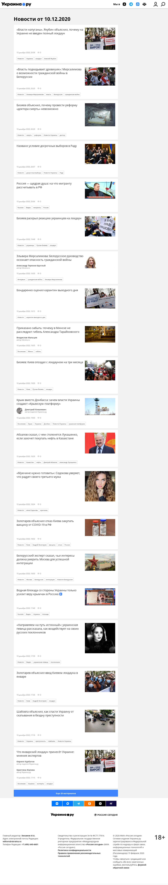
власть (48, 94)
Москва (29, 580)
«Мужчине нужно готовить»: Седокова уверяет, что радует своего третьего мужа (48, 475)
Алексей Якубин (50, 59)
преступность (40, 741)
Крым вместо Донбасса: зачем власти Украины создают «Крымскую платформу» (48, 402)
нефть (38, 462)
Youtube (20, 207)
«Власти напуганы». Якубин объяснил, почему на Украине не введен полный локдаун (50, 31)
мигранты (37, 207)
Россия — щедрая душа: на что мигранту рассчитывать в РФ (44, 185)
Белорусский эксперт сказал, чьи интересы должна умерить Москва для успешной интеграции (45, 559)
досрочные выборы (33, 173)
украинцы (30, 245)
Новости (21, 59)
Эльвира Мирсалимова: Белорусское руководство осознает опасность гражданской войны (50, 258)
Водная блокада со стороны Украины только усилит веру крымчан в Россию (46, 592)
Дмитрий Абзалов (50, 462)
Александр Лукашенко (68, 462)
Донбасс (47, 424)
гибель (38, 351)
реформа (37, 135)
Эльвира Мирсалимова (35, 94)
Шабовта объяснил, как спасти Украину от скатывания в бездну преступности (45, 713)
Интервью (21, 279)
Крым (30, 424)
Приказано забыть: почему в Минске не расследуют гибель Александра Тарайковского (48, 330)
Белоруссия (58, 94)
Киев (28, 389)
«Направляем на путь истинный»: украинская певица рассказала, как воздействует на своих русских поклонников (48, 628)
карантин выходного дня (35, 317)
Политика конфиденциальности (74, 850)
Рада (61, 173)
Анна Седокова (32, 510)
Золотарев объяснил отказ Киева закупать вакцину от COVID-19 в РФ (45, 523)
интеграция (50, 580)
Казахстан (30, 462)
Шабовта (51, 741)
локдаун (38, 59)
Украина (29, 59)
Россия (45, 207)
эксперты (40, 784)
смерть (29, 135)
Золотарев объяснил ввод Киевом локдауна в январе (47, 674)
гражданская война (72, 94)
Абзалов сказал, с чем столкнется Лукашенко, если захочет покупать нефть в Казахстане (47, 436)
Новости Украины (50, 135)
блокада (45, 614)
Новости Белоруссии (65, 580)
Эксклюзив (21, 351)
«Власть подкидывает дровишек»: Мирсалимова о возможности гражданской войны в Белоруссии (49, 73)
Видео (28, 207)
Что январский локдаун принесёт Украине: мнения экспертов (45, 753)
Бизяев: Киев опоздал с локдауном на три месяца (50, 362)
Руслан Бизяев (42, 245)
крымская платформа (77, 424)
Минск (30, 351)
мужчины (43, 510)
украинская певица (41, 662)
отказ (60, 545)
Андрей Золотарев (39, 545)
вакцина (52, 545)
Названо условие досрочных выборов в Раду (47, 146)
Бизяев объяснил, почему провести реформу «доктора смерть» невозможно (47, 107)
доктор (62, 135)
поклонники (55, 662)
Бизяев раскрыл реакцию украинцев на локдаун (49, 218)
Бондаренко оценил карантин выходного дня (47, 290)
